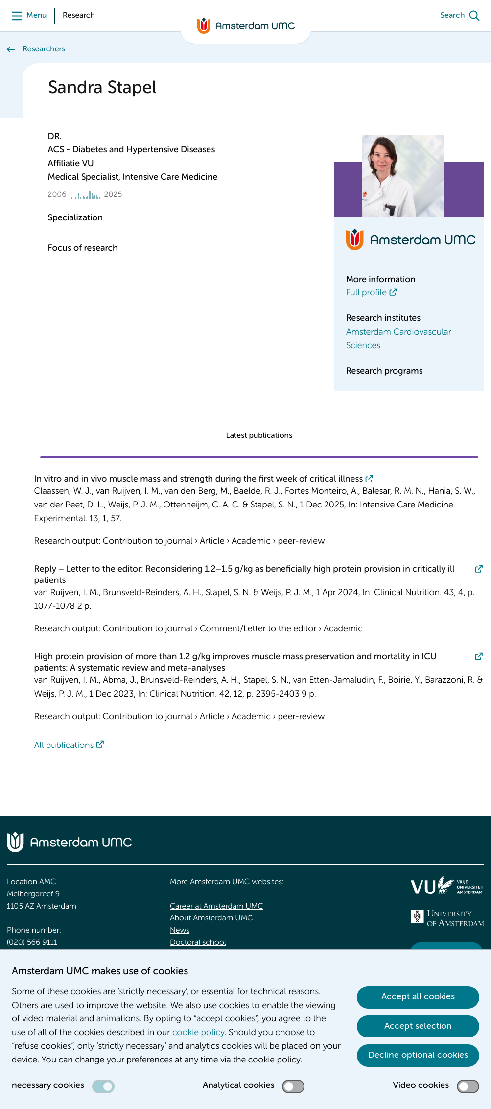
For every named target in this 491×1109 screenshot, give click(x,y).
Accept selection (418, 1026)
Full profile (366, 293)
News (179, 931)
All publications (64, 746)
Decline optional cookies (418, 1055)
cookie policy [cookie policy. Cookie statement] (198, 1033)
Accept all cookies (418, 996)
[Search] (462, 16)
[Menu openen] (27, 16)
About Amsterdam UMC (211, 918)
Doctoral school (198, 943)
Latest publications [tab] (259, 436)
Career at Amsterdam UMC (216, 907)
